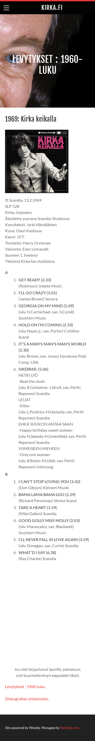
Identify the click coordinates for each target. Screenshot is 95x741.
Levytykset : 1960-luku (25, 686)
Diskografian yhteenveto (26, 698)
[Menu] (6, 8)
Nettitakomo (69, 728)
